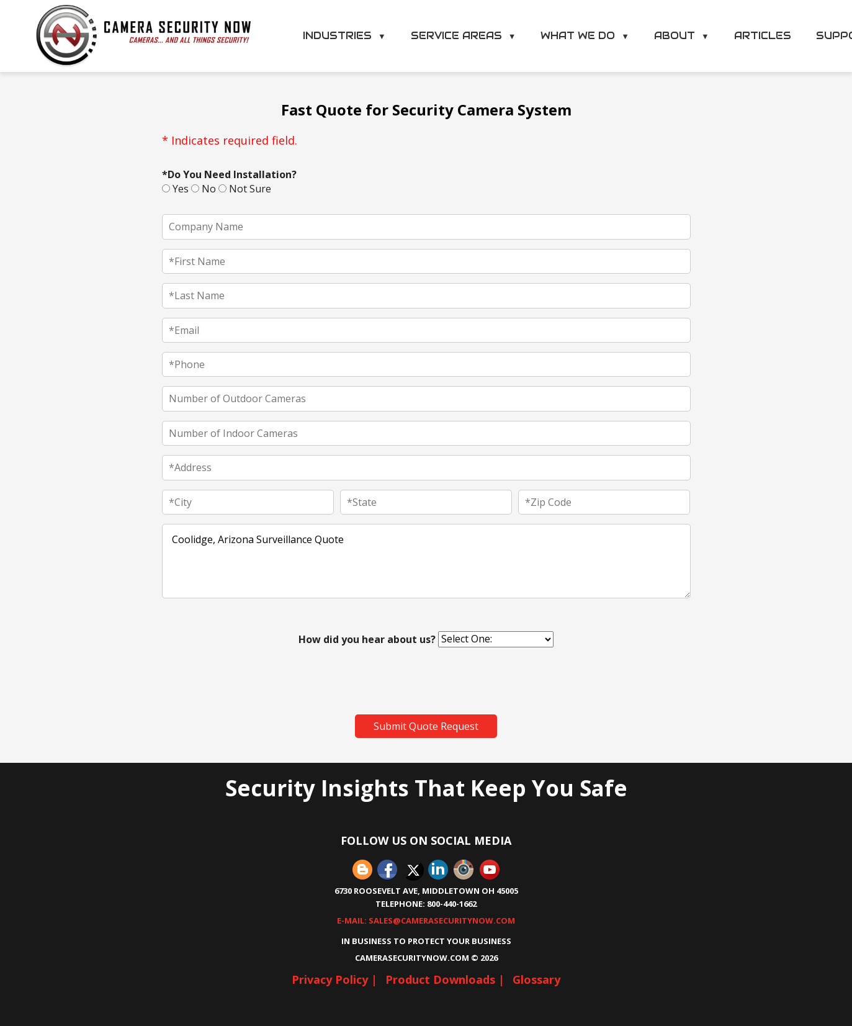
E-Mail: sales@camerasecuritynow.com (426, 920)
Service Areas (463, 35)
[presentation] (256, 681)
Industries (344, 35)
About (681, 35)
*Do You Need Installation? (229, 174)
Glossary (536, 979)
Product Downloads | (444, 979)
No (203, 189)
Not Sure (244, 189)
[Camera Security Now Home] (144, 36)
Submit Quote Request (426, 726)
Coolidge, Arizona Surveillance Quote (426, 561)
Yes (175, 189)
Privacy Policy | (334, 979)
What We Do (584, 35)
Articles (762, 35)
